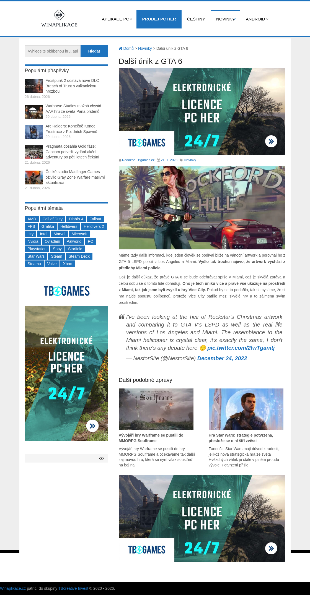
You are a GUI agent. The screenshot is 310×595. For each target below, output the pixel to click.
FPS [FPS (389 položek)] (31, 226)
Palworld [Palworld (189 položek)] (74, 241)
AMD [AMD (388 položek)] (32, 219)
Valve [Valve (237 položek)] (52, 264)
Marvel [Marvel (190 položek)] (59, 234)
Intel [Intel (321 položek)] (43, 234)
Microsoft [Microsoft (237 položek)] (79, 234)
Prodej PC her (159, 19)
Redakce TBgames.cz (138, 160)
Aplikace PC (115, 19)
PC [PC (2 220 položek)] (90, 241)
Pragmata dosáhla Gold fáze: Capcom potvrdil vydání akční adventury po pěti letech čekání (72, 151)
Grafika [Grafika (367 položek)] (48, 226)
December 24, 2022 (222, 358)
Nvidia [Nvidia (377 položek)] (33, 241)
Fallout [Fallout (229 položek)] (95, 219)
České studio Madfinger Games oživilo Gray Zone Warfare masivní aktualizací (75, 177)
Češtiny (196, 19)
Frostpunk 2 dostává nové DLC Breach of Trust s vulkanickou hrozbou (72, 85)
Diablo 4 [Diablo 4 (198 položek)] (76, 219)
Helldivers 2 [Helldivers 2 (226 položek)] (94, 226)
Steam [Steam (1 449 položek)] (56, 256)
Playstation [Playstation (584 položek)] (37, 249)
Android (255, 19)
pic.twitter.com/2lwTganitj (241, 348)
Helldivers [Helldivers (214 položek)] (68, 226)
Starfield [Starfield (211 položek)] (75, 249)
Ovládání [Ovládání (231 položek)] (52, 241)
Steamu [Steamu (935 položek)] (34, 264)
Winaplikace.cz (13, 588)
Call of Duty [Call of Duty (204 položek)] (53, 219)
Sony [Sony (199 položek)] (57, 249)
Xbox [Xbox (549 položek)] (67, 264)
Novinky (225, 19)
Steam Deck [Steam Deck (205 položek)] (79, 256)
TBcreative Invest (73, 588)
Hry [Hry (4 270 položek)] (31, 234)
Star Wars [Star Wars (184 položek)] (36, 256)
